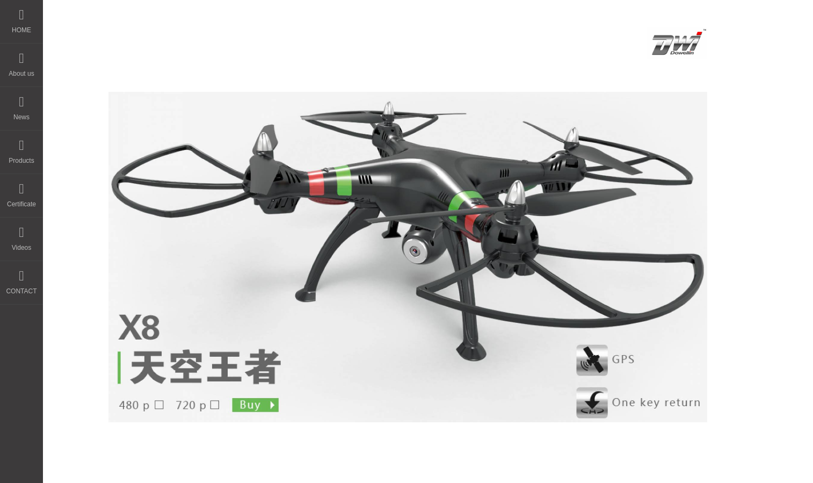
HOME (21, 17)
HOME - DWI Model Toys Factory (274, 39)
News (21, 104)
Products (21, 147)
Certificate (21, 191)
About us (21, 60)
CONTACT (21, 278)
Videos (21, 234)
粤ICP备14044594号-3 (486, 465)
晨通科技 (412, 465)
